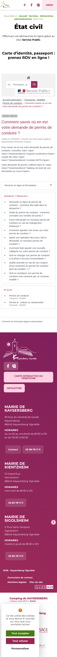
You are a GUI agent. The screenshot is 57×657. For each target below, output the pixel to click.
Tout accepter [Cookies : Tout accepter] (20, 633)
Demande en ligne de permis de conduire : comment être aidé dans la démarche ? (28, 205)
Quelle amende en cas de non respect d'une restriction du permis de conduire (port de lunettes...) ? (28, 265)
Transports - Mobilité (34, 99)
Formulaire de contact (20, 577)
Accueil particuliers (12, 99)
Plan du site (36, 582)
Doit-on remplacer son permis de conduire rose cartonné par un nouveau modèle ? (29, 276)
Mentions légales (17, 582)
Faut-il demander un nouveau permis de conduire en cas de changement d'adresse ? (29, 222)
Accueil (23, 16)
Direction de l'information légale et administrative (23, 322)
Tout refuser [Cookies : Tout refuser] (20, 640)
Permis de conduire (13, 103)
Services (33, 16)
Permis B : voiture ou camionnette (26, 302)
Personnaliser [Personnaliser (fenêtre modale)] (20, 648)
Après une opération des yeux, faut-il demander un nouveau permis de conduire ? (27, 240)
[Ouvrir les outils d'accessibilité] (53, 522)
